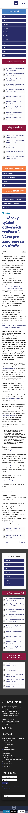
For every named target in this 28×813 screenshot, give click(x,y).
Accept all (6, 811)
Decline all (13, 811)
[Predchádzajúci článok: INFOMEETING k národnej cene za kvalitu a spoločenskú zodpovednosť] (6, 542)
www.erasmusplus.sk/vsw (9, 368)
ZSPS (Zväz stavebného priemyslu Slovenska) (7, 4)
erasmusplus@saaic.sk (8, 479)
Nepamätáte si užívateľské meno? (11, 786)
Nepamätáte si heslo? (8, 788)
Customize (21, 811)
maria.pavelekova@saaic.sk (9, 481)
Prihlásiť (5, 783)
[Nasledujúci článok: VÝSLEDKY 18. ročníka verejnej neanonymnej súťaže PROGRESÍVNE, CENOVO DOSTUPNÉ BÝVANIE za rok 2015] (22, 542)
